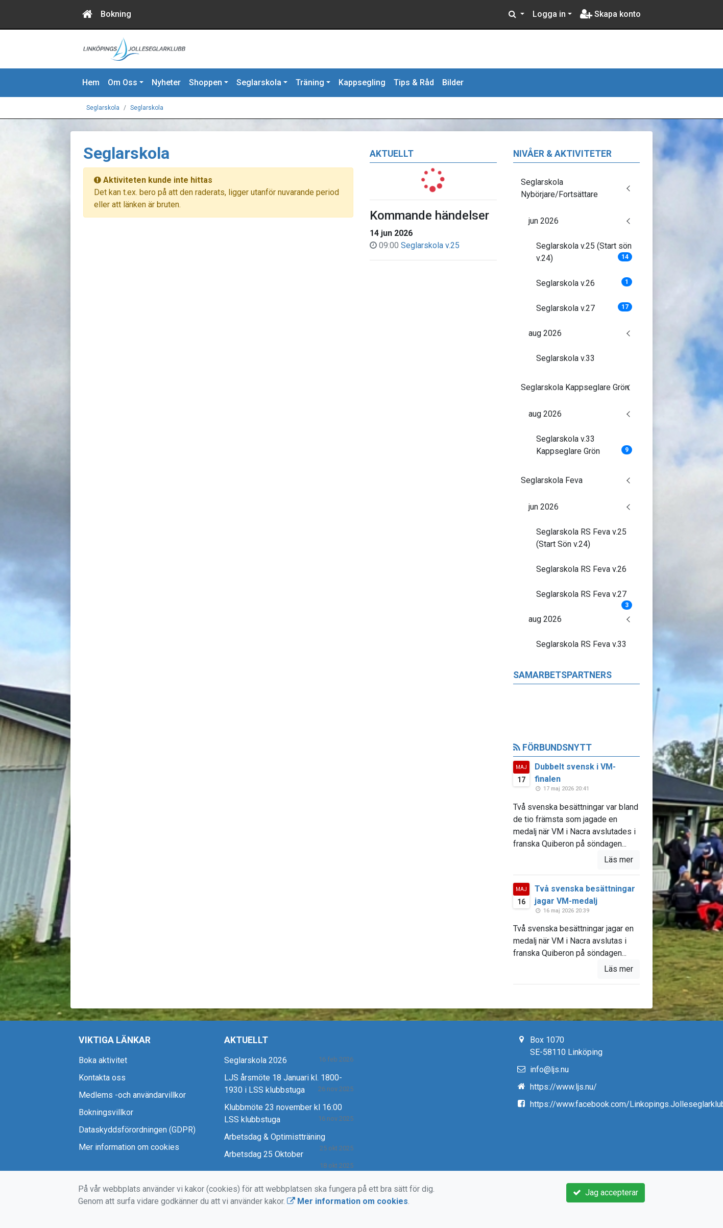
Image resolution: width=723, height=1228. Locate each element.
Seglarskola (258, 82)
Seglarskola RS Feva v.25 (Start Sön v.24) (581, 538)
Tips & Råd (414, 82)
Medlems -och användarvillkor (132, 1095)
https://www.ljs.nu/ (563, 1087)
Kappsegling (362, 82)
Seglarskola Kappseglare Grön (575, 387)
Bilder (453, 82)
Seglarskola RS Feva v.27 (584, 597)
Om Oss (122, 82)
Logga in (549, 14)
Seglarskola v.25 (430, 245)
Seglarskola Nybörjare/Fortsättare (559, 188)
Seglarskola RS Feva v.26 (581, 569)
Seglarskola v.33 (565, 358)
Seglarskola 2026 (255, 1060)
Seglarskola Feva (552, 480)
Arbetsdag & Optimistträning (274, 1137)
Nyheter (166, 82)
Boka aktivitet (103, 1060)
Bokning (116, 14)
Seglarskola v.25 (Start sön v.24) (584, 252)
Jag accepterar (605, 1192)
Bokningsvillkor (106, 1112)
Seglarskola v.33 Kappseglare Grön (584, 445)
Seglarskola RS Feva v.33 (581, 644)
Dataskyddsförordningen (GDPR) (137, 1130)
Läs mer (618, 859)
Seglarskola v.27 (584, 307)
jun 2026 (543, 221)
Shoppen (205, 82)
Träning (310, 82)
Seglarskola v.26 (584, 282)
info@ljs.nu (549, 1069)
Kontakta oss (102, 1077)
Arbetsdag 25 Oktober (263, 1154)
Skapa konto (610, 14)
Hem (91, 82)
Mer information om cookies (129, 1147)
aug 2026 (545, 333)
